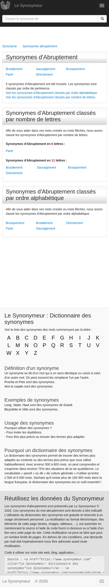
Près (22, 382)
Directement (44, 74)
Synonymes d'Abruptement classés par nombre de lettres (51, 116)
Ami (7, 386)
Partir (9, 74)
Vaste (17, 405)
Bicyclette (11, 409)
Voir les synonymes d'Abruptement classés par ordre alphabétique (51, 93)
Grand (67, 405)
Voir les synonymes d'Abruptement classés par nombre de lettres (50, 97)
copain (18, 386)
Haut (25, 405)
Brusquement (75, 69)
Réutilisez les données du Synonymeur (54, 498)
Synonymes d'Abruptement (41, 57)
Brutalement (14, 69)
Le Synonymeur (28, 5)
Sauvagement (45, 69)
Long (7, 405)
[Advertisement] (54, 34)
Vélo (25, 409)
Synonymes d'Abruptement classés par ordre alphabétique (51, 194)
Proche (9, 382)
